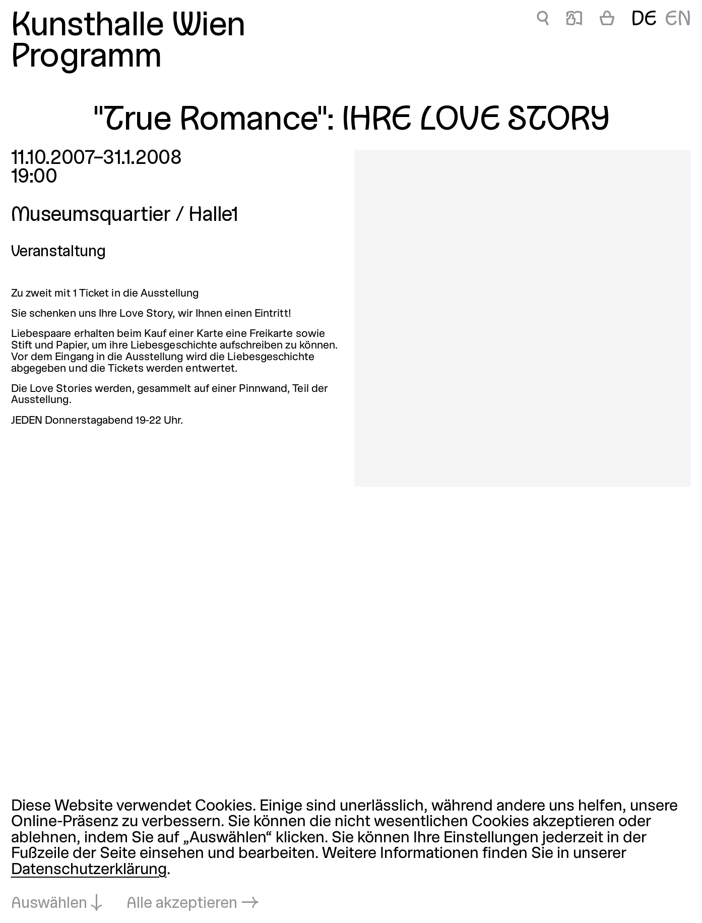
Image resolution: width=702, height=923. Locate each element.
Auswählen (49, 904)
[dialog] (351, 855)
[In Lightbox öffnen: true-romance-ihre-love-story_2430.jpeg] (522, 318)
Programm (86, 58)
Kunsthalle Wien (128, 27)
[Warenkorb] (607, 20)
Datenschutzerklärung (89, 870)
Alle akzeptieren (181, 904)
